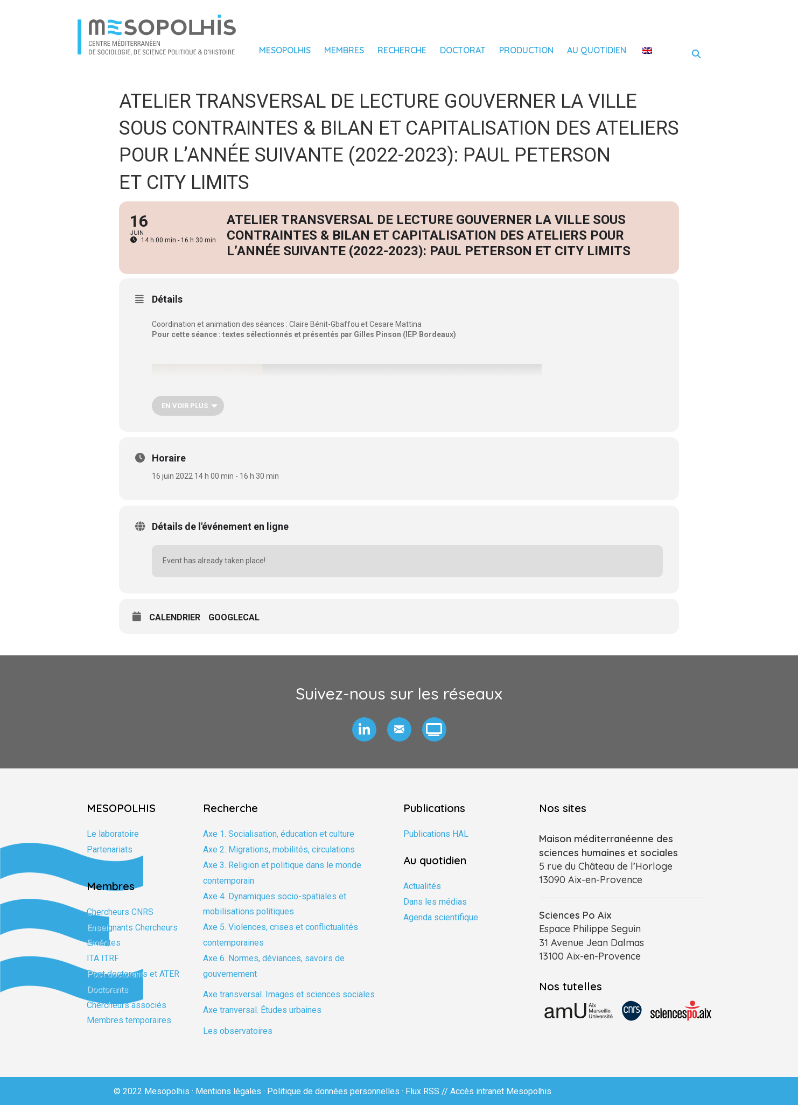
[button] (364, 729)
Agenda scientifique (440, 917)
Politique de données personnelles (333, 1091)
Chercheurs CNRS (120, 912)
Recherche (401, 50)
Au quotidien (596, 50)
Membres (344, 50)
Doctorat (463, 50)
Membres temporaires (129, 1020)
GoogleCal (234, 617)
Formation (105, 865)
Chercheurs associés (126, 1005)
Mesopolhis (285, 50)
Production (526, 50)
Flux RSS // (427, 1091)
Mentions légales (228, 1091)
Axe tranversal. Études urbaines (262, 1010)
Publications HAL (435, 834)
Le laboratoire (113, 834)
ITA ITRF (103, 958)
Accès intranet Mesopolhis (500, 1091)
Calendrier (174, 617)
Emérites (104, 943)
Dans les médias (435, 902)
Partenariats (109, 849)
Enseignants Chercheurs (132, 927)
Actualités (422, 886)
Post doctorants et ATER (133, 974)
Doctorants (107, 989)
